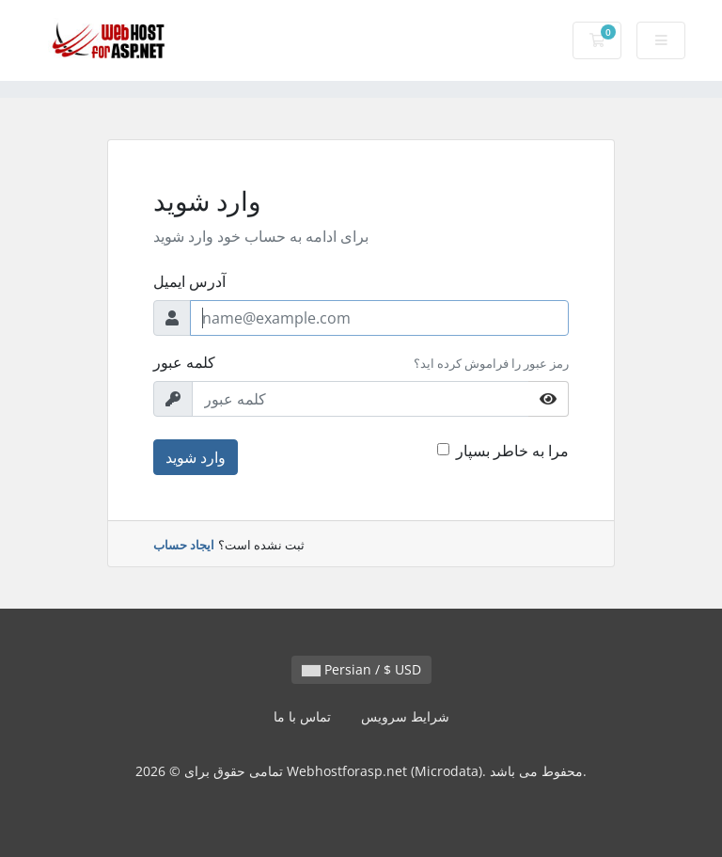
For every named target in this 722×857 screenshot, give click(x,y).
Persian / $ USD (361, 669)
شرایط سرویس (405, 716)
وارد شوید (195, 457)
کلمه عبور (184, 362)
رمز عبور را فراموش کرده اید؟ (491, 363)
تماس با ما (302, 716)
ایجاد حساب (183, 544)
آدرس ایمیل (189, 281)
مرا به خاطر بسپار (512, 450)
